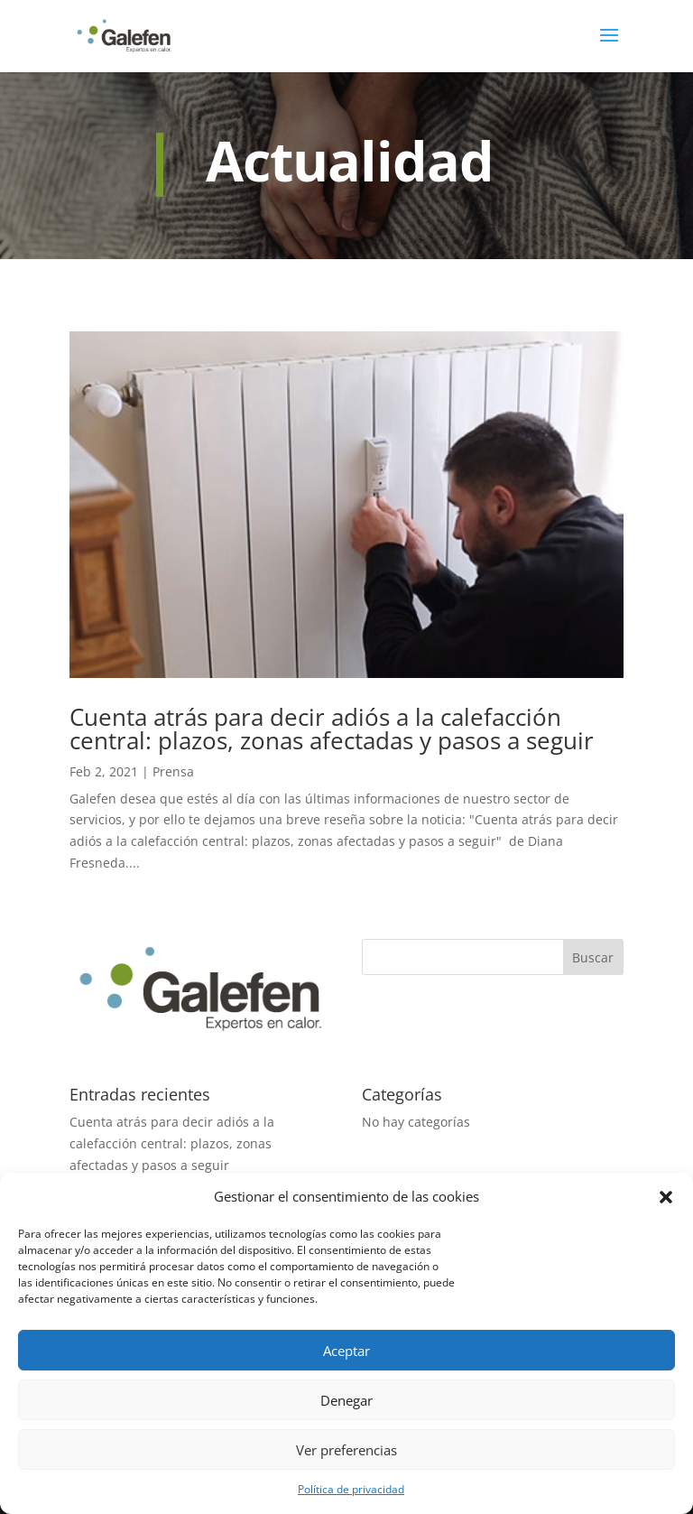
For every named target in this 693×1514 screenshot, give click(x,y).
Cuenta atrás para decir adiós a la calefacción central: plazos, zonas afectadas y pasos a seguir (331, 729)
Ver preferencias (346, 1450)
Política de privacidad (351, 1489)
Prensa (173, 771)
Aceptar (346, 1351)
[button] (666, 1197)
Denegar (346, 1400)
